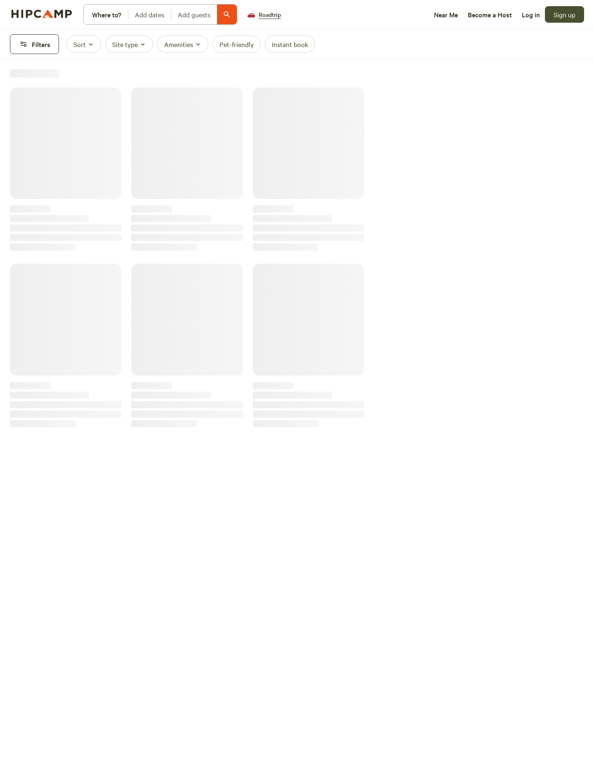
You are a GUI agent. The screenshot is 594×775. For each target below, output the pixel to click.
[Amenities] (182, 44)
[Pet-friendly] (236, 44)
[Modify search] (160, 14)
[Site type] (129, 44)
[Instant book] (290, 44)
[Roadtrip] (264, 14)
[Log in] (531, 14)
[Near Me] (446, 14)
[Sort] (83, 44)
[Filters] (34, 44)
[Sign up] (564, 14)
